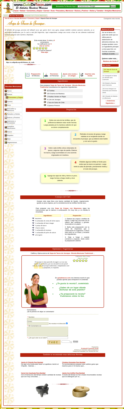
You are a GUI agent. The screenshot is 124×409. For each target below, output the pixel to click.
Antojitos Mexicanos (11, 127)
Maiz (9, 139)
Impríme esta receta (90, 75)
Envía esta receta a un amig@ (70, 75)
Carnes (9, 101)
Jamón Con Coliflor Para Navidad (73, 373)
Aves (9, 105)
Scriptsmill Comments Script (89, 348)
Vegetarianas (12, 142)
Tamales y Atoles (13, 114)
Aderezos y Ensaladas (11, 122)
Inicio (6, 16)
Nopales (10, 135)
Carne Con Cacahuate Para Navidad (33, 373)
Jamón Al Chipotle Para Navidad (32, 362)
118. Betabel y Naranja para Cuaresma (109, 84)
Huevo (9, 132)
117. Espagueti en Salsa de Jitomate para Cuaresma (109, 77)
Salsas (9, 94)
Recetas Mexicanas (16, 16)
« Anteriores (110, 101)
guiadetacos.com (64, 278)
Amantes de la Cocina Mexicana (36, 16)
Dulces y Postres (13, 117)
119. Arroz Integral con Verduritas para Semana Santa (109, 90)
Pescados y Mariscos (11, 109)
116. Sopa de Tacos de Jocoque (110, 70)
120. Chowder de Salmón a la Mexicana (109, 97)
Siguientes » (110, 103)
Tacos (9, 91)
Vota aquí (44, 52)
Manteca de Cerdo (110, 61)
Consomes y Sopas (15, 97)
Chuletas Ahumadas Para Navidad (73, 362)
